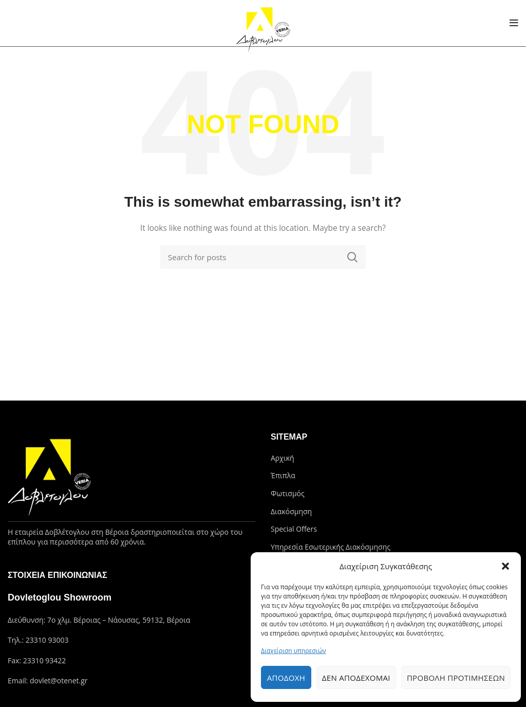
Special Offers (294, 529)
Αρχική (282, 458)
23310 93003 (47, 640)
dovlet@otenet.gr (59, 680)
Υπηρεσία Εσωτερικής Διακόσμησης (330, 547)
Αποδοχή (286, 678)
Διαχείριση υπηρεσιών (293, 650)
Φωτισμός (288, 493)
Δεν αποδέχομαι (356, 678)
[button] (505, 566)
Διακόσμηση (291, 511)
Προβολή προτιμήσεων (456, 678)
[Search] (263, 257)
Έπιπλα (283, 475)
